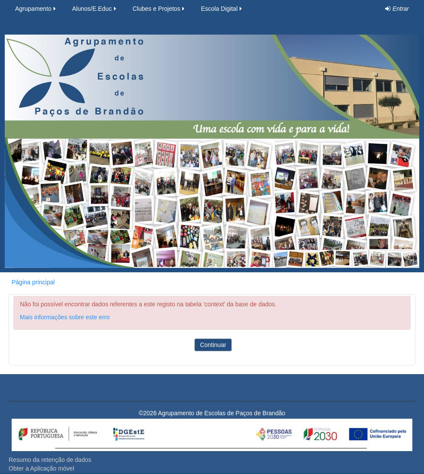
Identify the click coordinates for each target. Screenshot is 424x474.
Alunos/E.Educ (94, 8)
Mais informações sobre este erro (65, 317)
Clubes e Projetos (159, 8)
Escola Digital (222, 8)
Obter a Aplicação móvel (41, 468)
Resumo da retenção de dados (50, 459)
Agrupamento (36, 8)
